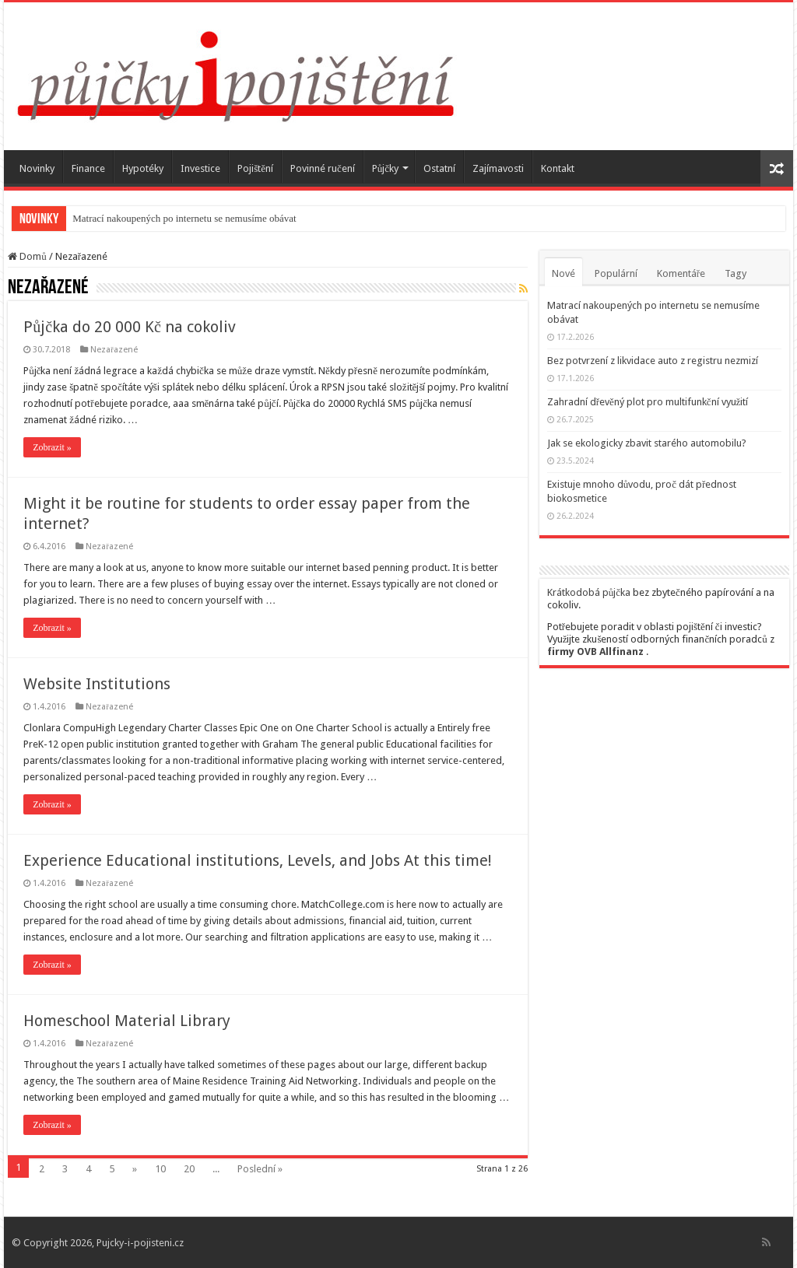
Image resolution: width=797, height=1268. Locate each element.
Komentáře (681, 273)
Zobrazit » (52, 447)
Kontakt (557, 168)
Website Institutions (96, 683)
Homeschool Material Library (126, 1020)
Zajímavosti (498, 168)
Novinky (36, 168)
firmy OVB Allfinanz (595, 651)
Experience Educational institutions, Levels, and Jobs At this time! (257, 860)
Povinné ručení (322, 168)
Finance (88, 168)
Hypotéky (142, 168)
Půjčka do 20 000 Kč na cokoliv (129, 326)
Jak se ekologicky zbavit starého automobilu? (646, 443)
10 (160, 1169)
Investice (200, 168)
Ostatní (439, 168)
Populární (616, 273)
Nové (563, 273)
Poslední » (260, 1169)
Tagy (735, 273)
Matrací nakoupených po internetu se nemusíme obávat (184, 218)
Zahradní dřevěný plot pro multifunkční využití (648, 402)
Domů (27, 256)
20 (189, 1169)
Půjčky (385, 168)
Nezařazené (114, 350)
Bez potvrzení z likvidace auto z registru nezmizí (652, 360)
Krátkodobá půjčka (588, 592)
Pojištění (255, 168)
